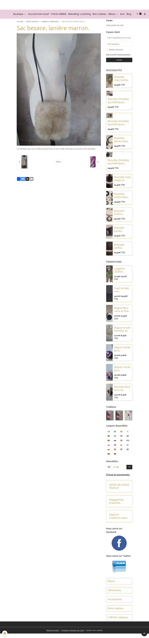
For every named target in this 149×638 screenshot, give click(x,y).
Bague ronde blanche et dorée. (122, 333)
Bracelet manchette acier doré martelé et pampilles (121, 83)
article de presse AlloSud (119, 491)
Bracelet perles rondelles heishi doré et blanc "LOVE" (122, 250)
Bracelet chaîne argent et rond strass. (121, 217)
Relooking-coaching (79, 15)
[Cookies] (5, 633)
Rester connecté (116, 51)
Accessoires (115, 603)
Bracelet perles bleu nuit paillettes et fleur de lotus (122, 200)
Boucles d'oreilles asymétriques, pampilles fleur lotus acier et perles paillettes (118, 105)
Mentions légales (50, 635)
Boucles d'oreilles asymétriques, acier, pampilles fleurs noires (118, 166)
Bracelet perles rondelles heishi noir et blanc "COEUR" (122, 234)
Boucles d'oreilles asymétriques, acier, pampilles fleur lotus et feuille (118, 127)
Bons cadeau (116, 612)
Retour (58, 163)
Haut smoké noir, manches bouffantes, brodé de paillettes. (121, 294)
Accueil (20, 23)
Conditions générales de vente (73, 635)
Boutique (18, 15)
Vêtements (114, 594)
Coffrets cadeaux (118, 621)
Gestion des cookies (97, 635)
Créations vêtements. (50, 23)
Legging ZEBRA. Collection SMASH (120, 274)
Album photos (32, 23)
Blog (128, 15)
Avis (122, 15)
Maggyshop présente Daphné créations (116, 506)
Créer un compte (112, 56)
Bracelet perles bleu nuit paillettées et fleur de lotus (122, 144)
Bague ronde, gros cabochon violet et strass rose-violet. (122, 353)
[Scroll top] (144, 633)
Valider (119, 64)
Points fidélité (58, 15)
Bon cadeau (99, 15)
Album (112, 15)
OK (129, 471)
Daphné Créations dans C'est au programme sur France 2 (118, 521)
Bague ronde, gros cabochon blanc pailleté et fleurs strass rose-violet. (122, 373)
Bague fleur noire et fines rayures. (122, 314)
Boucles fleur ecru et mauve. (122, 393)
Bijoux (111, 585)
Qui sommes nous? (38, 15)
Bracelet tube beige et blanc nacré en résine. (122, 183)
